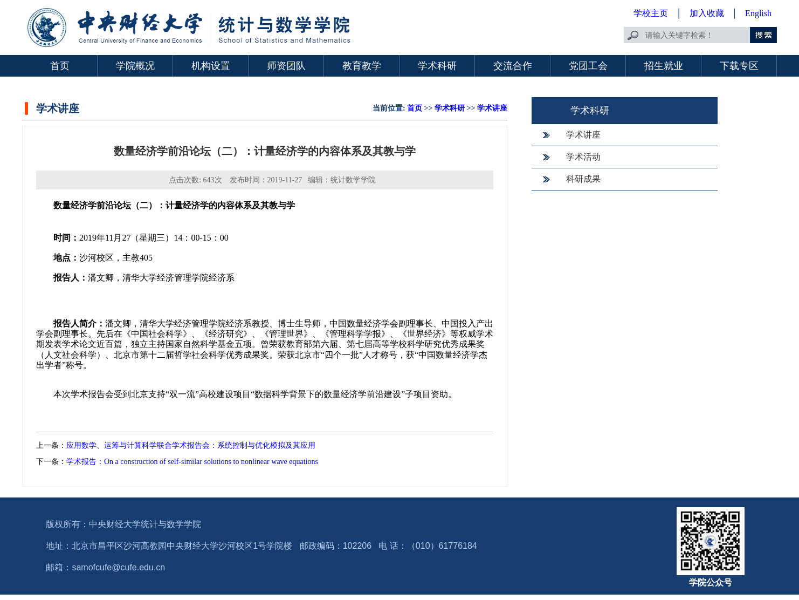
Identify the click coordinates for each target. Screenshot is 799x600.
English (758, 13)
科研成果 (583, 178)
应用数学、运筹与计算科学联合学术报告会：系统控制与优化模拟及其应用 (190, 445)
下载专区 (739, 65)
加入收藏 (708, 13)
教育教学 (361, 65)
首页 (60, 65)
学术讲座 (492, 108)
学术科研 (437, 65)
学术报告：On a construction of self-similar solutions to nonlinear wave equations (192, 462)
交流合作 (512, 65)
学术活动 (583, 156)
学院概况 (135, 65)
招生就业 (663, 65)
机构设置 (210, 65)
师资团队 (286, 65)
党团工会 (588, 65)
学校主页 (650, 13)
